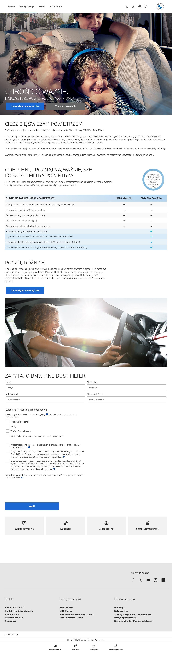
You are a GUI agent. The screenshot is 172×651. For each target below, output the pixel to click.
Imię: (8, 382)
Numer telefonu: (95, 394)
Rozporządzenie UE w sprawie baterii (133, 621)
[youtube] (148, 582)
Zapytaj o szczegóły (65, 106)
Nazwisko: (92, 382)
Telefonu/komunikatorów (21, 431)
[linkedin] (163, 582)
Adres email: (12, 394)
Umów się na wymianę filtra (25, 106)
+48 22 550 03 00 (14, 607)
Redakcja (119, 607)
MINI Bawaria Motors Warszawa (76, 614)
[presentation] (25, 492)
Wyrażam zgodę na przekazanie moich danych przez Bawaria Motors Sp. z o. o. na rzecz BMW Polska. (46, 446)
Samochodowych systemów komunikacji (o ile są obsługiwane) (37, 436)
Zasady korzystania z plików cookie (132, 614)
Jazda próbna (12, 614)
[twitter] (140, 582)
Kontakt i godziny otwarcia (19, 610)
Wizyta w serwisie (14, 617)
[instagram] (155, 582)
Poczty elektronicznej (19, 422)
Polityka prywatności (125, 617)
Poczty (13, 426)
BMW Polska (66, 607)
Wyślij (32, 506)
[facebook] (133, 582)
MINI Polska (66, 610)
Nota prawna (121, 610)
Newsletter (10, 621)
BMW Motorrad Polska (71, 617)
